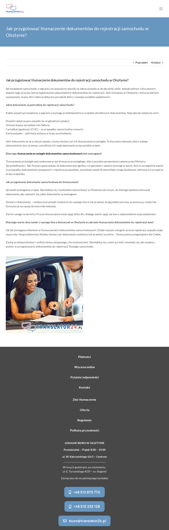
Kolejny (156, 62)
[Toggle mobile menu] (161, 9)
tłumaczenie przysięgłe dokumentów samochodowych (50, 153)
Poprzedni (141, 62)
